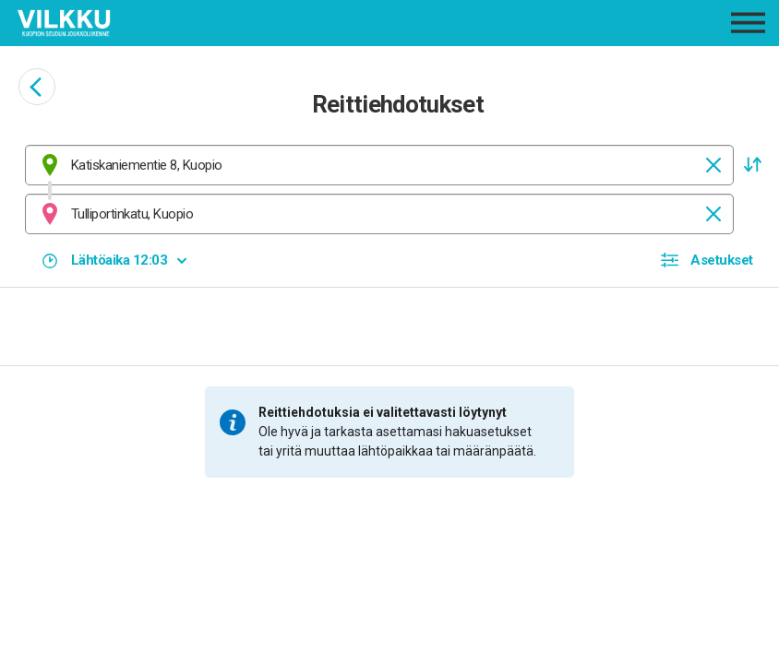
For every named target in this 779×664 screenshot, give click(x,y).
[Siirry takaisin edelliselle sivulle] (36, 86)
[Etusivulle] (142, 23)
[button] (752, 165)
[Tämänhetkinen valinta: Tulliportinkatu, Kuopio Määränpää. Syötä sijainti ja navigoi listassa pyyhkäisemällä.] (379, 214)
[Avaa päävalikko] (748, 23)
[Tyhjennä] (713, 165)
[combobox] (379, 165)
